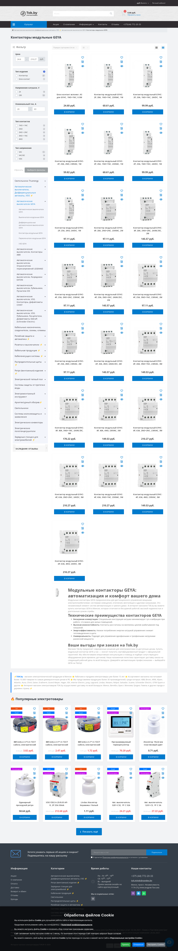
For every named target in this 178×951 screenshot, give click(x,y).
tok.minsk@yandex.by (141, 878)
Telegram (138, 891)
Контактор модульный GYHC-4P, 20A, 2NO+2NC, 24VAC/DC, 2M (147, 230)
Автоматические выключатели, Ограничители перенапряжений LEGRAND (30, 264)
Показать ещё (89, 829)
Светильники (21, 408)
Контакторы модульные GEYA (31, 233)
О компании (69, 24)
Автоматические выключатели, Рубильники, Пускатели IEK (30, 288)
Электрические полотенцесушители (25, 430)
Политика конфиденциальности (115, 855)
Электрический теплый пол (29, 379)
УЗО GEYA (22, 243)
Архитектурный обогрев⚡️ (28, 402)
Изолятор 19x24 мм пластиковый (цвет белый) (153, 745)
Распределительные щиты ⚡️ (28, 363)
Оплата (14, 881)
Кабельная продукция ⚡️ (27, 350)
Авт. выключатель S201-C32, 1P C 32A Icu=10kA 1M (121, 805)
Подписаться (157, 850)
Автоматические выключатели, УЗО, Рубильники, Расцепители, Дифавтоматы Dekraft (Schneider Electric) (29, 316)
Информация (86, 24)
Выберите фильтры (36, 170)
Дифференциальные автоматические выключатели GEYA (31, 225)
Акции (56, 24)
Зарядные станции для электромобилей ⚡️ (26, 438)
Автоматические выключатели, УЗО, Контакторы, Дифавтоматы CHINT (30, 300)
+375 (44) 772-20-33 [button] (142, 874)
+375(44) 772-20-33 (132, 24)
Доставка (15, 885)
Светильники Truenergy (27, 180)
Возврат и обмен (18, 889)
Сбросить (18, 170)
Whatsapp (144, 891)
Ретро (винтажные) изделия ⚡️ (29, 372)
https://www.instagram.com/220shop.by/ (93, 897)
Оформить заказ (134, 15)
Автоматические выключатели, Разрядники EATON (29, 277)
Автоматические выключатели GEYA (26, 202)
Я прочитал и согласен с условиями (120, 855)
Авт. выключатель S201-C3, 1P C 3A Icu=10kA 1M (153, 805)
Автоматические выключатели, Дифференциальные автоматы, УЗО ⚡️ (25, 191)
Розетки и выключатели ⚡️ (28, 344)
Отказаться (138, 944)
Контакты (102, 24)
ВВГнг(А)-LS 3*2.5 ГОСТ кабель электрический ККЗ (25, 745)
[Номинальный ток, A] (21, 109)
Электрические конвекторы (29, 422)
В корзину (69, 112)
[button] (158, 3)
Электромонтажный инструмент (25, 395)
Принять (125, 944)
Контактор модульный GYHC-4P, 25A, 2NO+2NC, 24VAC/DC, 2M (108, 297)
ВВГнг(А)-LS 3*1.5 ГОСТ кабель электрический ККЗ (57, 745)
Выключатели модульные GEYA (31, 217)
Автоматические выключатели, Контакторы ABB (29, 252)
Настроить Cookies (156, 944)
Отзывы (115, 24)
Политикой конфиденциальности (76, 925)
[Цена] (20, 59)
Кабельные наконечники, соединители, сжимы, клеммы (30, 329)
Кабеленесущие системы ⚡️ (29, 356)
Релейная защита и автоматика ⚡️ (24, 337)
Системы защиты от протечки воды (30, 386)
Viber (133, 891)
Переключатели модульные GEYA (32, 238)
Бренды (14, 897)
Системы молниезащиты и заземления (28, 415)
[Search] (111, 13)
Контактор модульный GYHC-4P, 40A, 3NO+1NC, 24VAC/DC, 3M (69, 430)
